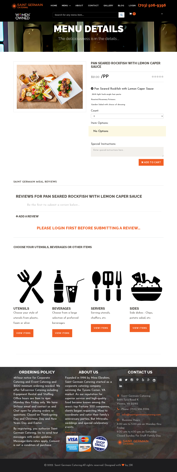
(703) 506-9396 (152, 5)
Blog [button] (121, 5)
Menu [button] (66, 5)
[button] (162, 13)
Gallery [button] (108, 5)
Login (132, 5)
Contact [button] (93, 5)
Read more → (72, 432)
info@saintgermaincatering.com (141, 414)
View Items (23, 333)
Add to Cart (151, 162)
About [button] (79, 5)
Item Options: (99, 123)
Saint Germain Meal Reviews (35, 182)
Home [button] (54, 5)
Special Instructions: (103, 144)
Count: (95, 110)
